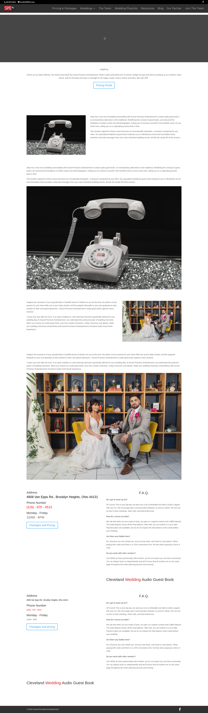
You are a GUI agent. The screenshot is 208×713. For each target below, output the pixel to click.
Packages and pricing (42, 626)
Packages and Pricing (42, 525)
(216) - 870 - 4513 (39, 507)
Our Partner (174, 8)
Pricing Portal (104, 85)
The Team (105, 8)
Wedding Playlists (126, 8)
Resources (147, 8)
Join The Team (194, 8)
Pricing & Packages (64, 8)
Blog (160, 8)
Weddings (86, 8)
